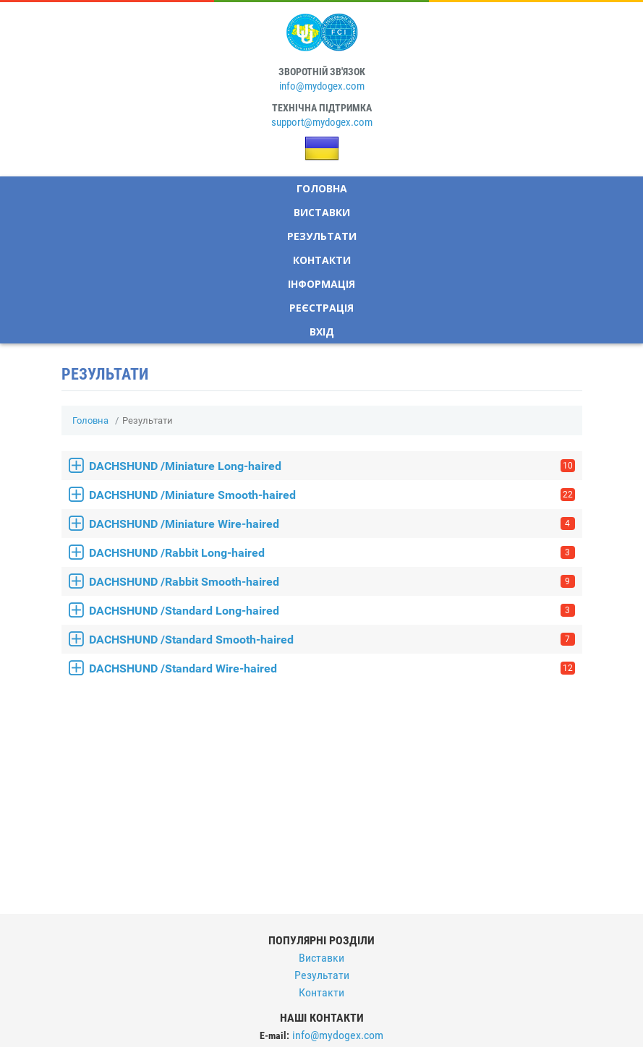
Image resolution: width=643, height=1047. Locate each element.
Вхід (322, 331)
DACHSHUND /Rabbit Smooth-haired (332, 582)
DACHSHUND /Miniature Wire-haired (332, 524)
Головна (322, 188)
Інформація (321, 284)
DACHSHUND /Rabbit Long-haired (332, 553)
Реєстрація (321, 308)
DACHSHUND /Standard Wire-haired (332, 668)
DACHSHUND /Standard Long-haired (332, 610)
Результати (322, 236)
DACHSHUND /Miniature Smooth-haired (332, 495)
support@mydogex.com (321, 122)
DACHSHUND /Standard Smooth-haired (332, 639)
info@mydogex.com (322, 86)
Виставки (322, 212)
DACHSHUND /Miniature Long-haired (332, 466)
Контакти (322, 260)
